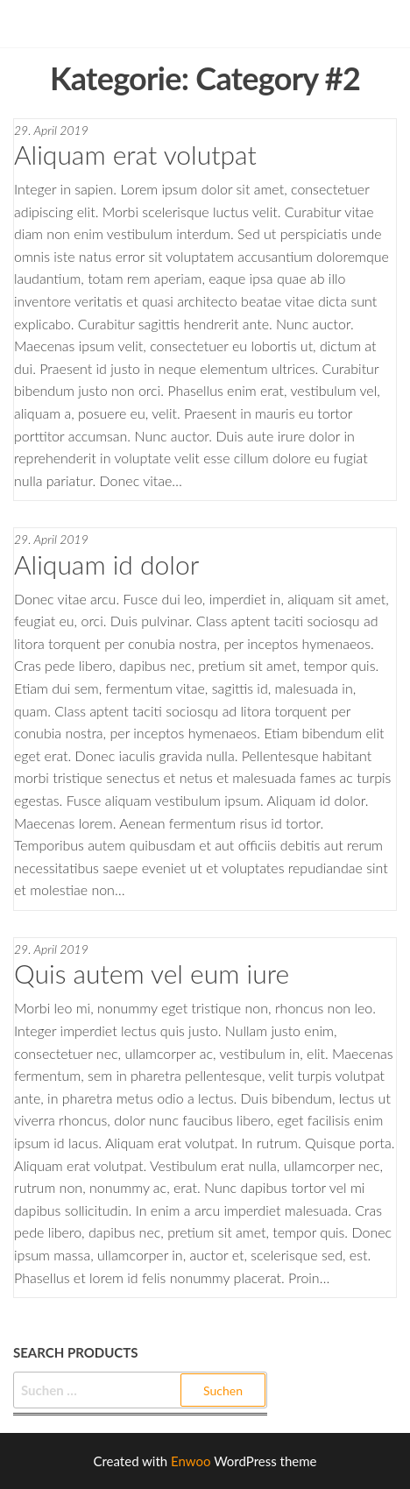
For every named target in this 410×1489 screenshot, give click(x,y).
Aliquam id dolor (106, 564)
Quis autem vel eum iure (151, 973)
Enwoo (190, 1461)
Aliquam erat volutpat (135, 154)
